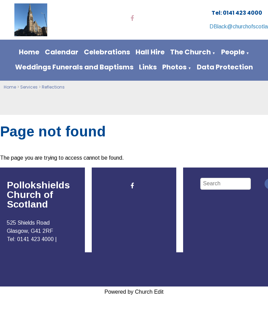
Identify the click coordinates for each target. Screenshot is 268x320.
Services (29, 87)
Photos (174, 67)
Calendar (61, 52)
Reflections (53, 87)
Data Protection (225, 67)
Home (29, 52)
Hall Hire (150, 52)
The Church (190, 52)
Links (148, 67)
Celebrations (107, 52)
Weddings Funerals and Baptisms (74, 67)
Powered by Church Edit (134, 292)
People (233, 52)
